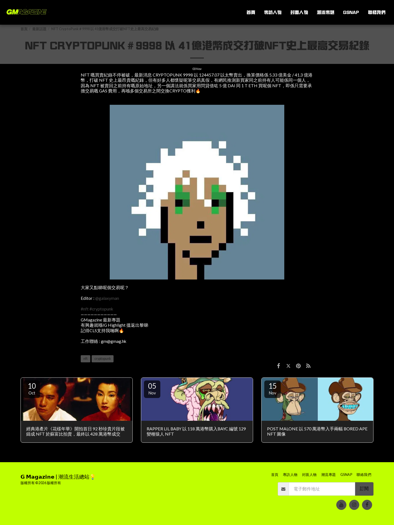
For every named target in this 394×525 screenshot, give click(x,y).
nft (85, 359)
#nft (85, 308)
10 (32, 388)
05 (152, 388)
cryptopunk (102, 359)
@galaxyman (107, 298)
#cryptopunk (101, 308)
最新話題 (39, 29)
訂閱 (364, 488)
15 (272, 388)
